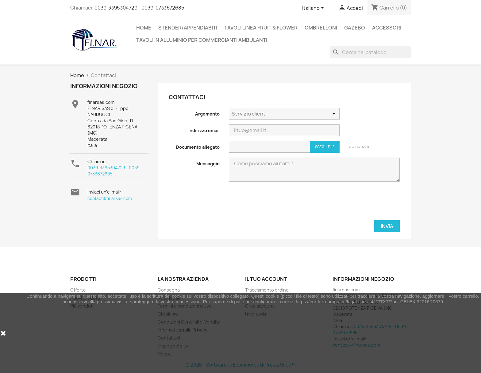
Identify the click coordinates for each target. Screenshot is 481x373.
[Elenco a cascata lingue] (314, 8)
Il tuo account (266, 279)
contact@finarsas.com (109, 198)
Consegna (169, 290)
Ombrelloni (321, 27)
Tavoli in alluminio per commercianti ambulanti (201, 40)
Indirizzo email (204, 130)
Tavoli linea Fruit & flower (261, 27)
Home (143, 27)
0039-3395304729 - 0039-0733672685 (139, 7)
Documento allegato (198, 147)
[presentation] (353, 203)
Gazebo (354, 27)
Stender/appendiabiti (187, 27)
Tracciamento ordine (267, 290)
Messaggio (208, 164)
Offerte (78, 290)
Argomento (207, 114)
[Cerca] (370, 52)
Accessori (386, 27)
